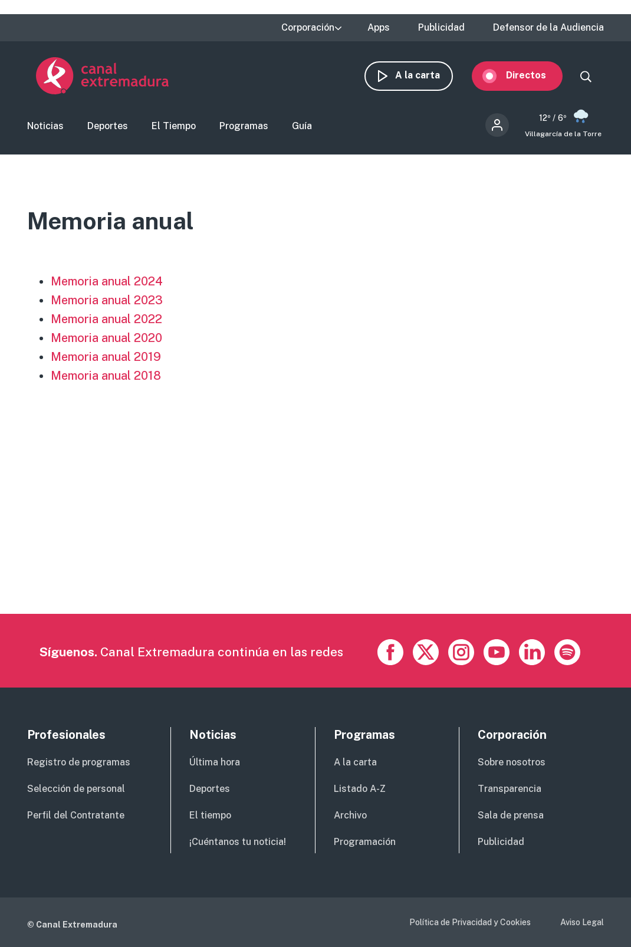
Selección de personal (76, 788)
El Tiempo (174, 127)
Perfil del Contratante (75, 815)
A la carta (426, 75)
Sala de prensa (511, 815)
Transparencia (509, 788)
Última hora (214, 762)
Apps (378, 27)
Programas (243, 127)
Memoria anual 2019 (106, 358)
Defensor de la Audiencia (548, 27)
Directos (535, 75)
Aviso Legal (582, 922)
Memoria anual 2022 (106, 320)
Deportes (107, 127)
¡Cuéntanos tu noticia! (237, 841)
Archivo (350, 815)
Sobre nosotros (511, 762)
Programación (365, 841)
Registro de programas (78, 762)
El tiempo (210, 815)
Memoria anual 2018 (106, 377)
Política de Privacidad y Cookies (470, 922)
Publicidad (441, 27)
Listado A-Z (360, 788)
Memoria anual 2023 (107, 301)
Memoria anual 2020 (106, 339)
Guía (302, 127)
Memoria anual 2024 (107, 282)
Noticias (45, 127)
